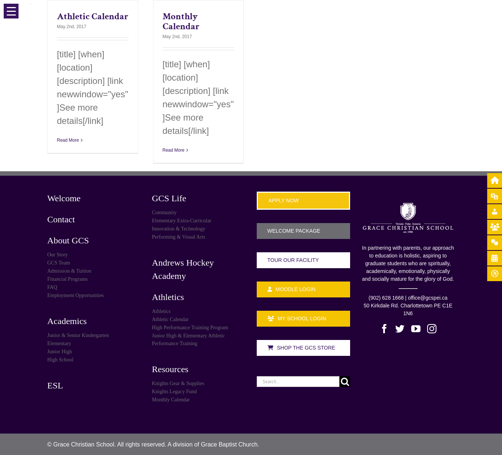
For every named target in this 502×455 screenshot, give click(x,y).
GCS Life (169, 198)
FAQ (52, 287)
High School (60, 360)
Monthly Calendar (181, 21)
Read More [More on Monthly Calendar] (173, 150)
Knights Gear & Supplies (178, 383)
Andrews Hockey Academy (183, 269)
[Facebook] (384, 328)
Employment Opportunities (75, 295)
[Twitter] (400, 328)
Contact (61, 219)
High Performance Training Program (190, 327)
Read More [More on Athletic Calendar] (68, 140)
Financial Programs (67, 279)
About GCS (68, 240)
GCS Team (58, 263)
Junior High (59, 351)
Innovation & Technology (178, 229)
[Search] (344, 381)
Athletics (168, 297)
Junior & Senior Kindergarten (78, 335)
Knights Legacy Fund (174, 391)
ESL (55, 385)
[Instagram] (431, 328)
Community (164, 212)
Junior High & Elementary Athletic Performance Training (188, 339)
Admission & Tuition (69, 271)
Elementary (59, 343)
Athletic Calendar (92, 16)
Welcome (64, 198)
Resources (170, 369)
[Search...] (298, 381)
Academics (67, 321)
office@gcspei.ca (428, 298)
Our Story (57, 254)
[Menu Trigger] (11, 11)
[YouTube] (415, 328)
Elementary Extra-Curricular (182, 220)
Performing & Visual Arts (178, 237)
